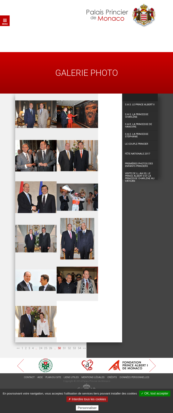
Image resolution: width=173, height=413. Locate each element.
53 (74, 348)
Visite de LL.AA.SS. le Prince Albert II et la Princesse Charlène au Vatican (140, 176)
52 (69, 348)
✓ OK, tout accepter (154, 393)
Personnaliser (87, 408)
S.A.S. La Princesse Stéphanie (136, 135)
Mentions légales (93, 377)
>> (84, 348)
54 (79, 348)
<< (18, 348)
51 (64, 348)
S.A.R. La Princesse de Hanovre (138, 125)
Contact (29, 377)
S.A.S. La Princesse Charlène (136, 115)
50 (59, 348)
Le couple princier (136, 143)
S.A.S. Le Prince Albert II (140, 104)
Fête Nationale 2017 (137, 153)
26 (50, 348)
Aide (40, 377)
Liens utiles (71, 377)
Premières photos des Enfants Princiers (139, 164)
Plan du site (53, 377)
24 (40, 348)
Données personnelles (134, 377)
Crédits (112, 377)
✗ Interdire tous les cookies (87, 399)
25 (45, 348)
